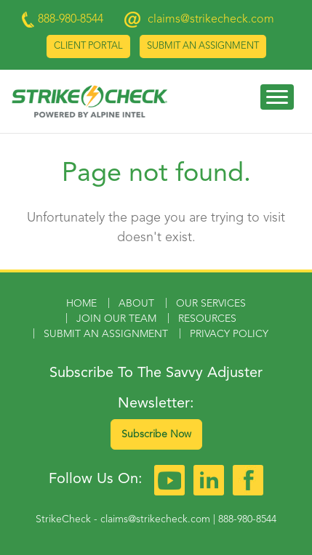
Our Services (211, 304)
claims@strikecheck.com (211, 19)
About (136, 304)
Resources (207, 319)
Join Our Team (116, 319)
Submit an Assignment (203, 46)
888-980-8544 (247, 519)
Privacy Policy (229, 334)
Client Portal (88, 46)
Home (81, 304)
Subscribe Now (156, 434)
